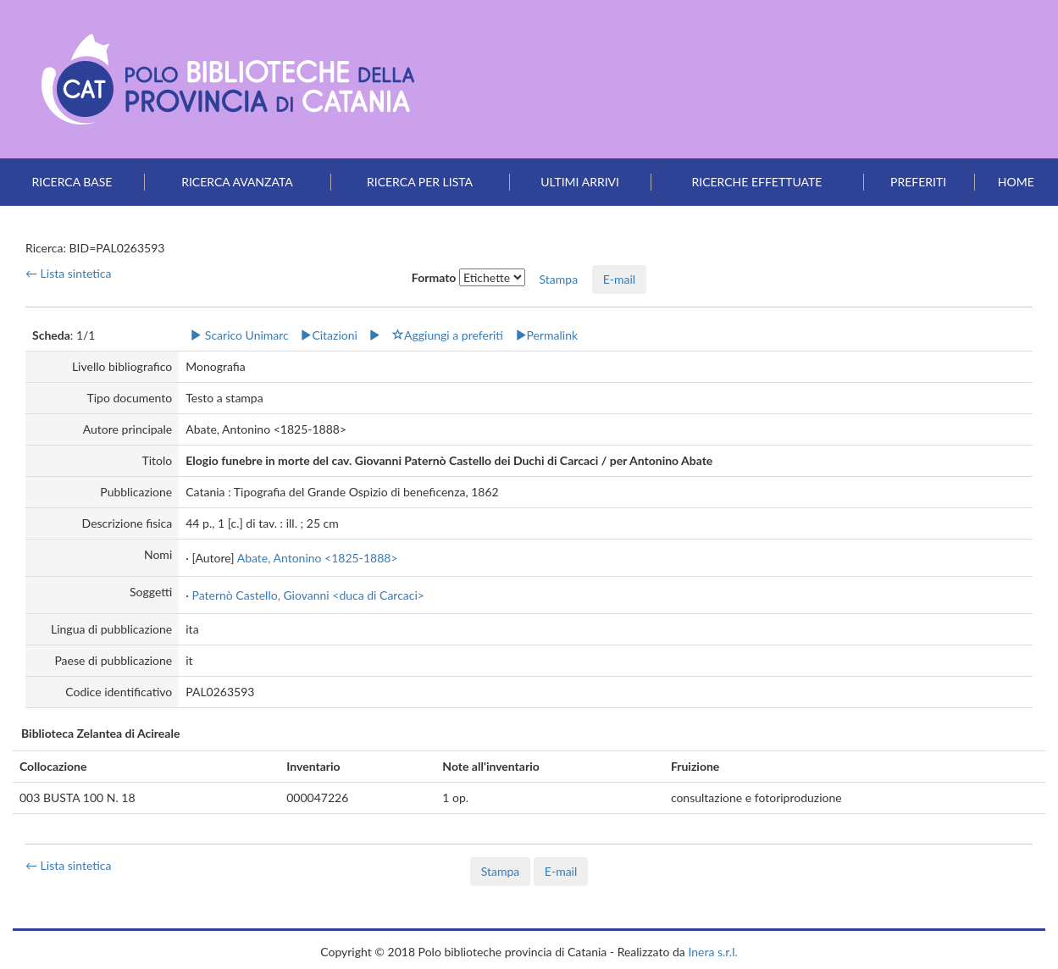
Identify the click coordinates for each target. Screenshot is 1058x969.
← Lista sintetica (68, 273)
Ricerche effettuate (756, 181)
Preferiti (918, 181)
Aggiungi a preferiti (447, 335)
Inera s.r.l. (712, 951)
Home (1016, 181)
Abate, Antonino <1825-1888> (317, 558)
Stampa (500, 871)
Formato (434, 277)
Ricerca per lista (420, 181)
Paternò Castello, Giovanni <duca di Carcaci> (307, 595)
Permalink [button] (547, 335)
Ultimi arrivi (579, 181)
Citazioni (328, 335)
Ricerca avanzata (237, 181)
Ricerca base (72, 181)
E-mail (619, 279)
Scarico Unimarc (239, 335)
